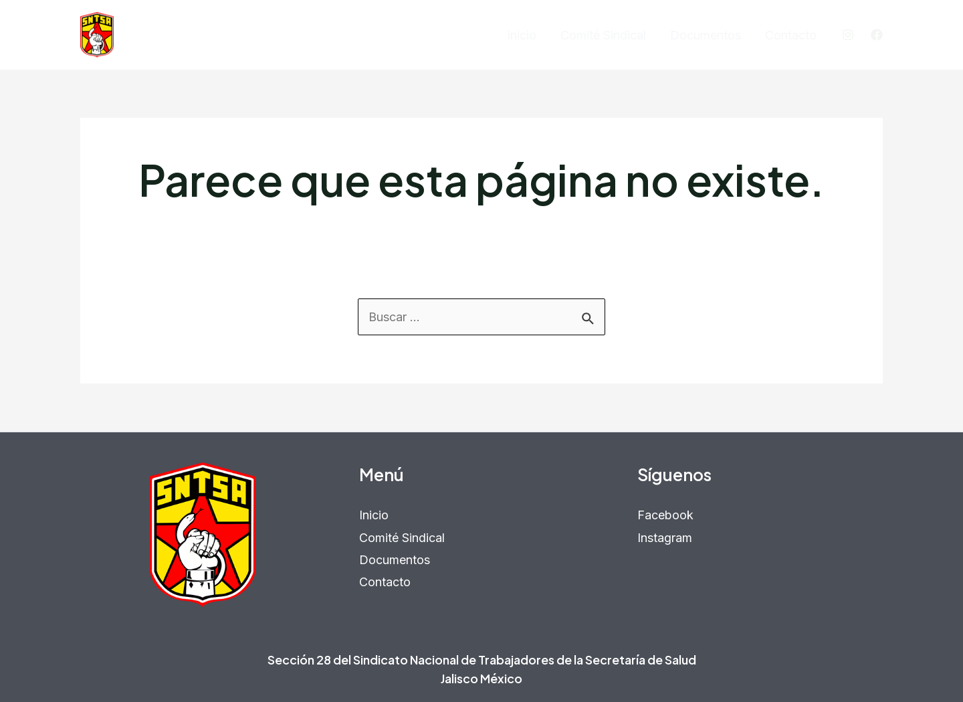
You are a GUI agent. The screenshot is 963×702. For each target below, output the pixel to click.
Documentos (705, 35)
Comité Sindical (603, 35)
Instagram (664, 538)
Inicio (521, 35)
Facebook (665, 515)
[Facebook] (877, 35)
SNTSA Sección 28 (184, 34)
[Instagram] (848, 35)
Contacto (791, 35)
